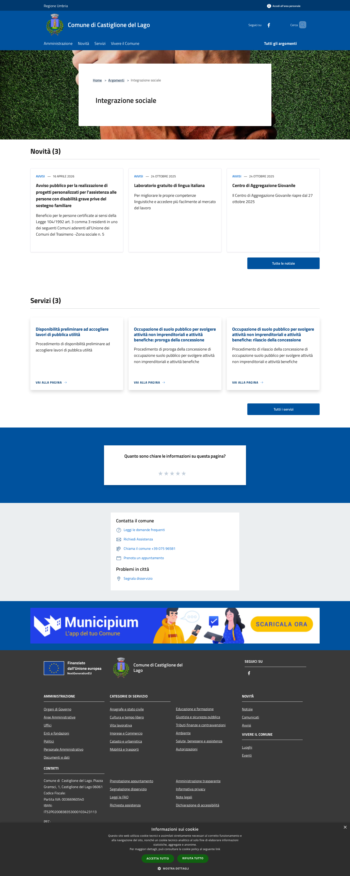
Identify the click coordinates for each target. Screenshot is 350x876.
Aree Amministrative (59, 717)
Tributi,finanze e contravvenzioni (201, 725)
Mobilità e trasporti (124, 749)
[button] (175, 868)
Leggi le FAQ (119, 797)
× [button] (345, 827)
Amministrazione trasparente (198, 781)
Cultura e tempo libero (127, 717)
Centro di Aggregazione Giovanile (263, 185)
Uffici (48, 725)
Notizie (247, 709)
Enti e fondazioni (56, 733)
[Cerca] (301, 24)
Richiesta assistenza (125, 805)
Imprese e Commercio (126, 733)
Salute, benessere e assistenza (199, 741)
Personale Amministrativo (63, 749)
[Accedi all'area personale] (283, 6)
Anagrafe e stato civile (127, 709)
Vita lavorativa (121, 725)
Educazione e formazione (195, 709)
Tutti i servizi (284, 409)
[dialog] (175, 849)
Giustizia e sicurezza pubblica (198, 717)
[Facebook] (261, 25)
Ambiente (183, 733)
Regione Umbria (56, 5)
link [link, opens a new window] (218, 849)
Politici (49, 741)
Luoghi (247, 747)
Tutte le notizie (283, 263)
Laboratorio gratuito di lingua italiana (169, 185)
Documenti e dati (57, 757)
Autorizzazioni (187, 749)
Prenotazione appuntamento (131, 781)
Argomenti (116, 80)
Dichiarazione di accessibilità (197, 805)
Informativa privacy (190, 789)
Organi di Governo (57, 709)
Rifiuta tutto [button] (193, 858)
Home (97, 80)
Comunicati (250, 717)
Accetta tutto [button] (158, 858)
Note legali (184, 797)
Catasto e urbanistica (126, 741)
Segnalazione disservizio (128, 789)
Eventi (247, 755)
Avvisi (40, 176)
